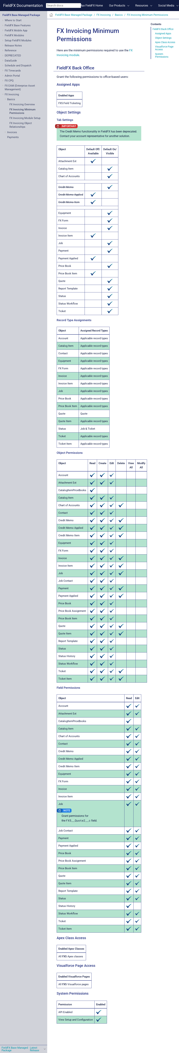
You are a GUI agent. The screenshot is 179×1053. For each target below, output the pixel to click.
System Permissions (161, 55)
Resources (141, 5)
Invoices (12, 132)
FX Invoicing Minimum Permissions (147, 14)
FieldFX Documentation (23, 5)
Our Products (117, 5)
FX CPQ (9, 80)
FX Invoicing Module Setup (24, 118)
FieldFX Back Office (163, 29)
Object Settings (163, 37)
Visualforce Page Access (164, 48)
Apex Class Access (165, 42)
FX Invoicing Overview (22, 104)
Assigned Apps (163, 33)
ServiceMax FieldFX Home (86, 5)
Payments (13, 137)
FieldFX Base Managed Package (21, 15)
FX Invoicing (12, 94)
